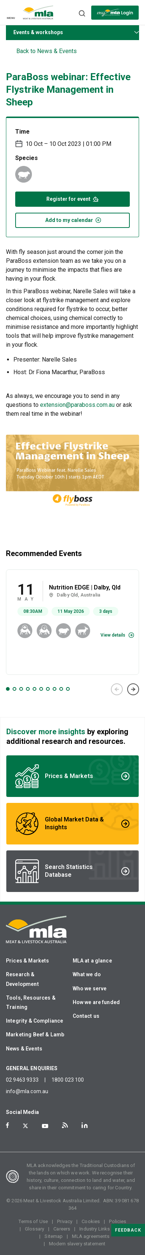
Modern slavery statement (77, 1243)
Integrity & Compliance (34, 1021)
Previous (117, 689)
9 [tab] (61, 689)
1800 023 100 (68, 1080)
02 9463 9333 (22, 1080)
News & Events (24, 1049)
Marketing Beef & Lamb (35, 1034)
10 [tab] (68, 689)
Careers (61, 1229)
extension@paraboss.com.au (77, 404)
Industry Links (94, 1229)
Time (22, 131)
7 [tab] (48, 689)
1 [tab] (8, 689)
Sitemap (54, 1236)
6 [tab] (41, 689)
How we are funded (96, 1002)
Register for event (72, 198)
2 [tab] (14, 689)
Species (26, 157)
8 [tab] (54, 689)
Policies (117, 1221)
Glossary (34, 1229)
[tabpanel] (72, 622)
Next (133, 689)
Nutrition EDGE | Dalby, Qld (85, 587)
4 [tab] (28, 689)
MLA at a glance (92, 961)
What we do (87, 974)
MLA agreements (90, 1236)
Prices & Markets (27, 961)
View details (112, 635)
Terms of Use (33, 1221)
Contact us (86, 1016)
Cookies (91, 1221)
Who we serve (90, 988)
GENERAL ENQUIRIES (32, 1068)
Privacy (64, 1221)
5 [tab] (34, 689)
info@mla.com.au (27, 1091)
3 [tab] (21, 689)
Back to (46, 51)
